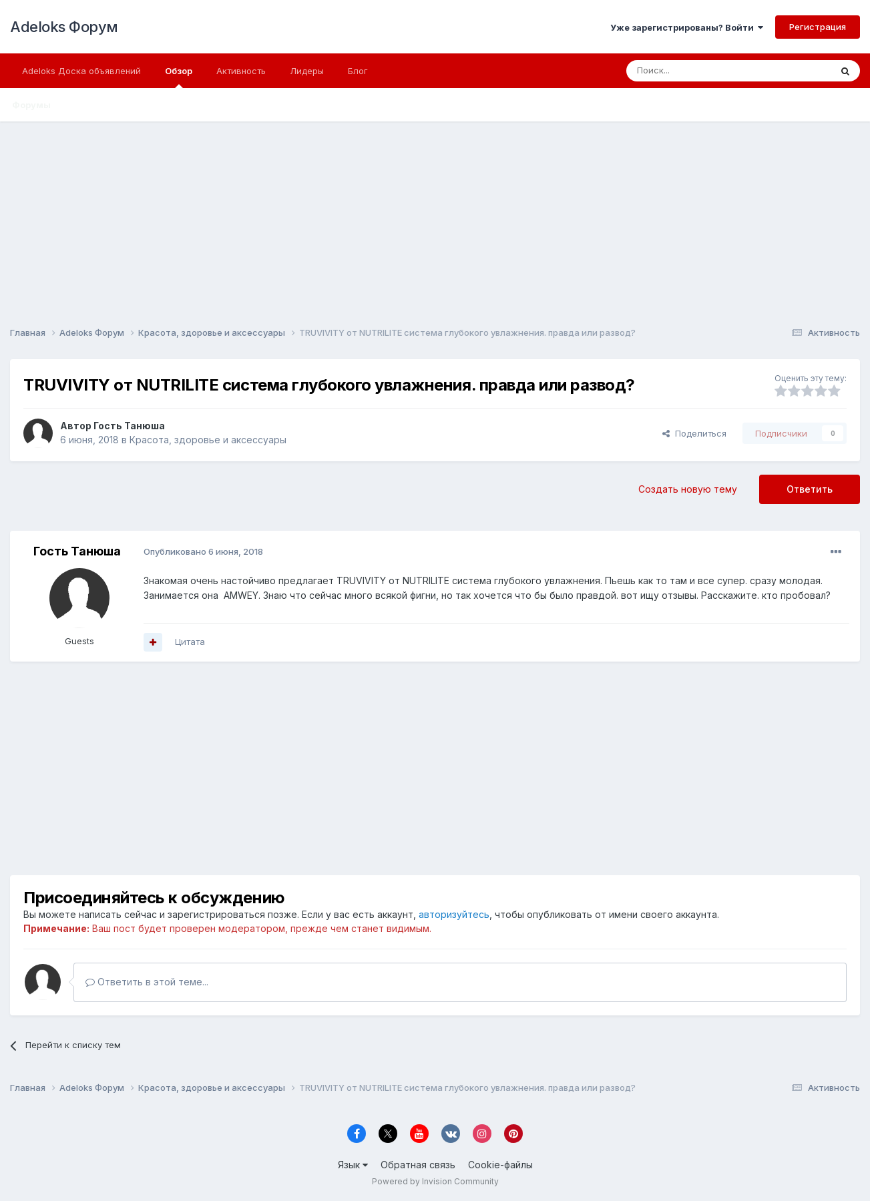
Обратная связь (418, 1164)
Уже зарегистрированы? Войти (686, 27)
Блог (358, 70)
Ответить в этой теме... (146, 981)
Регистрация (817, 26)
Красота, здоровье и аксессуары (208, 439)
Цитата (190, 641)
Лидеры (307, 70)
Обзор (178, 76)
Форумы (31, 104)
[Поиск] (697, 70)
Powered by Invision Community (435, 1181)
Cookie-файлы (500, 1164)
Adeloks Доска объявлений (81, 70)
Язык (353, 1164)
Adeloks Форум (64, 26)
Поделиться (694, 433)
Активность (241, 70)
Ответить (810, 489)
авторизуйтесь (454, 914)
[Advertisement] (435, 215)
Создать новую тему (687, 489)
